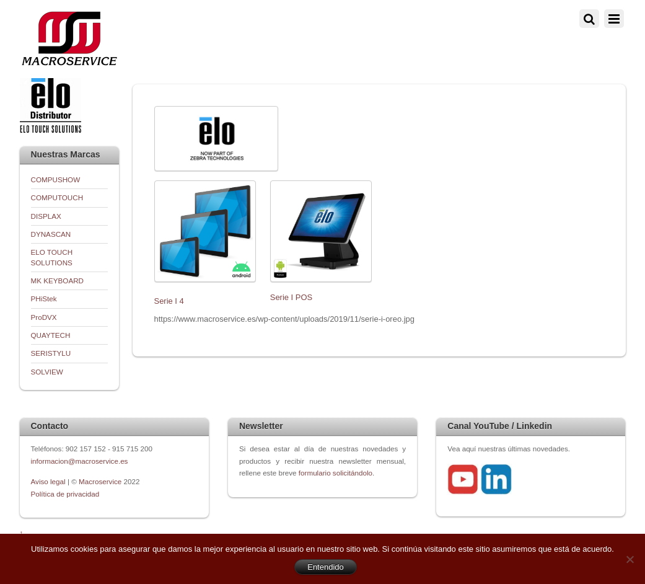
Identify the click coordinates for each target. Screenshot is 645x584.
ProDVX (44, 317)
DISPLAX (46, 216)
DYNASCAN (51, 234)
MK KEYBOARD (57, 281)
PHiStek (44, 298)
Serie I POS (291, 297)
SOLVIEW (47, 372)
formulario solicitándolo (335, 473)
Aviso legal (49, 481)
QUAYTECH (51, 335)
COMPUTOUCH (57, 197)
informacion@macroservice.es (79, 461)
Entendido (325, 567)
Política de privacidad (65, 494)
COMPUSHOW (56, 179)
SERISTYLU (51, 353)
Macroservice (100, 481)
